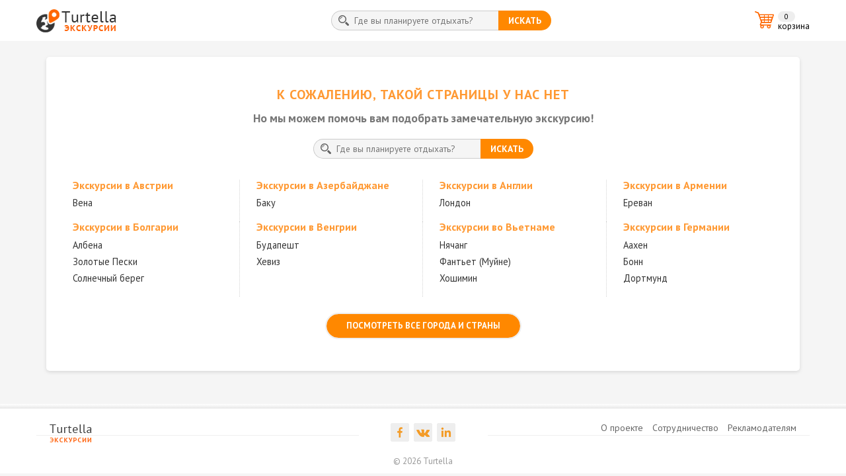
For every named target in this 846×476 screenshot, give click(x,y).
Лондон (455, 202)
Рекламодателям (762, 428)
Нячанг (453, 245)
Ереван (637, 202)
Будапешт (277, 245)
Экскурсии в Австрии (123, 185)
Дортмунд (645, 278)
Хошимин (458, 278)
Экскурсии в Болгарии (125, 226)
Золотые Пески (105, 261)
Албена (87, 245)
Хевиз (268, 261)
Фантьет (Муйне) (475, 261)
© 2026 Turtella (423, 461)
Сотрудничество (685, 428)
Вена (83, 202)
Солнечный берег (108, 278)
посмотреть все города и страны (423, 325)
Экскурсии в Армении (675, 185)
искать (524, 20)
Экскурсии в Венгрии (306, 226)
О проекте (622, 428)
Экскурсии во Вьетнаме (497, 226)
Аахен (635, 245)
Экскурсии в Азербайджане (322, 185)
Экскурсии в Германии (676, 226)
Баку (266, 202)
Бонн (633, 261)
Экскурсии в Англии (486, 185)
